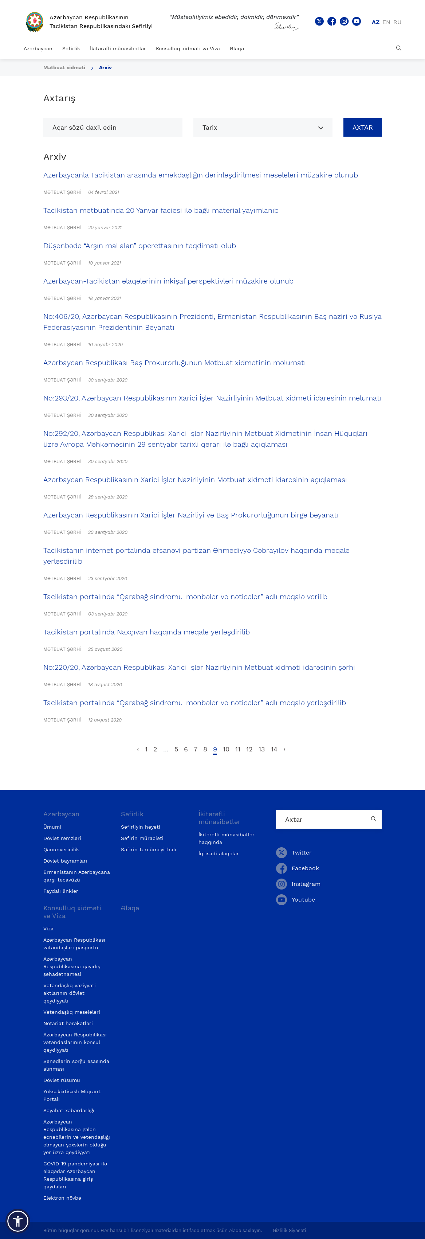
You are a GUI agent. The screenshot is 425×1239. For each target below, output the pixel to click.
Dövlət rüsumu (61, 1080)
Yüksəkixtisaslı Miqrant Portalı (72, 1095)
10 (226, 749)
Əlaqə (237, 48)
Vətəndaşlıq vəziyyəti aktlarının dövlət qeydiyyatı (69, 993)
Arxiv (105, 67)
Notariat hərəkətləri (68, 1023)
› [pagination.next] (284, 749)
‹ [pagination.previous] (138, 749)
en (386, 22)
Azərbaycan (38, 48)
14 (274, 749)
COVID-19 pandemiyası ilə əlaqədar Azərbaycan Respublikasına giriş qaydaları (75, 1175)
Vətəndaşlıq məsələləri (71, 1012)
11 (237, 749)
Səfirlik (71, 48)
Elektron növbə (62, 1198)
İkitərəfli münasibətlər (118, 48)
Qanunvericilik (61, 849)
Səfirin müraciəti (142, 838)
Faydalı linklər (60, 891)
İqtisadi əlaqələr (218, 853)
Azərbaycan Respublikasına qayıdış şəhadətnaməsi (71, 966)
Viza (48, 928)
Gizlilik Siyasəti (289, 1230)
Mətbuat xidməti (64, 67)
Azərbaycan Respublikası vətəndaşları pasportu (74, 943)
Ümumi (52, 827)
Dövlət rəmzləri (62, 838)
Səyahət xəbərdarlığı (68, 1110)
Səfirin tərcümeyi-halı (148, 849)
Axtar (363, 127)
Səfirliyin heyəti (140, 827)
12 (249, 749)
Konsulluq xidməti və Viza (188, 48)
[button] (17, 1221)
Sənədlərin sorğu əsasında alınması (76, 1065)
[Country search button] (374, 819)
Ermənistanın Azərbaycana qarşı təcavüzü (76, 876)
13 (262, 749)
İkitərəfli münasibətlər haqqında (226, 838)
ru (397, 22)
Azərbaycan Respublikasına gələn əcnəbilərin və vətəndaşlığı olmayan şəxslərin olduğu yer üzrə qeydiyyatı (76, 1137)
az (375, 22)
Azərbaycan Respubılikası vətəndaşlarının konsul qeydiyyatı (75, 1042)
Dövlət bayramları (65, 861)
